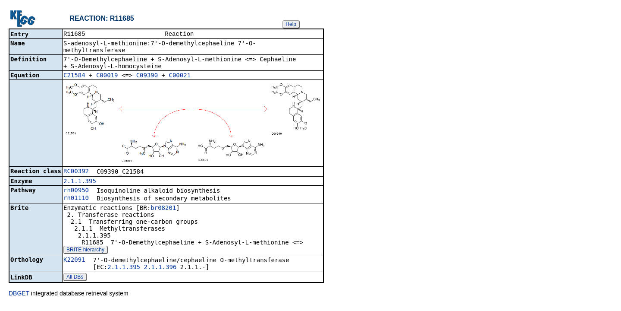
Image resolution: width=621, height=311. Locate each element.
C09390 (147, 76)
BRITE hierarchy (85, 251)
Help (290, 24)
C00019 (107, 76)
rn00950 (76, 190)
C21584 (74, 76)
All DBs (74, 278)
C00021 (180, 76)
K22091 (74, 260)
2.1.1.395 (79, 181)
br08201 (163, 208)
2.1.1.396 (160, 267)
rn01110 (76, 198)
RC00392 (76, 171)
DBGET (19, 294)
